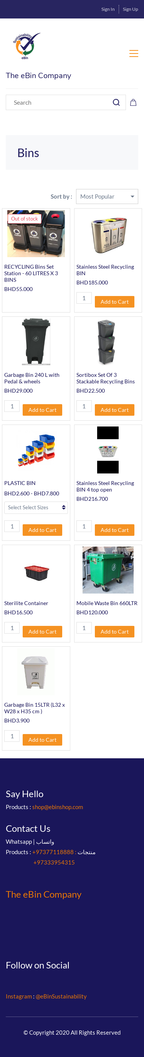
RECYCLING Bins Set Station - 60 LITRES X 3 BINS (31, 273)
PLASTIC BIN (20, 483)
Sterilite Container (26, 603)
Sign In (108, 9)
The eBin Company (43, 894)
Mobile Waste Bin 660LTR (106, 603)
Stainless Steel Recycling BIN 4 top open (105, 486)
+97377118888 (53, 851)
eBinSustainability (63, 996)
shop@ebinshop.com (57, 806)
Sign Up (130, 9)
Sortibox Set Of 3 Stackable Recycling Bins (105, 378)
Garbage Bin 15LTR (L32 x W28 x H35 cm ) (34, 707)
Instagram (19, 996)
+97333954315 (54, 862)
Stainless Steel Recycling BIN (105, 269)
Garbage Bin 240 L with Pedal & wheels (32, 378)
